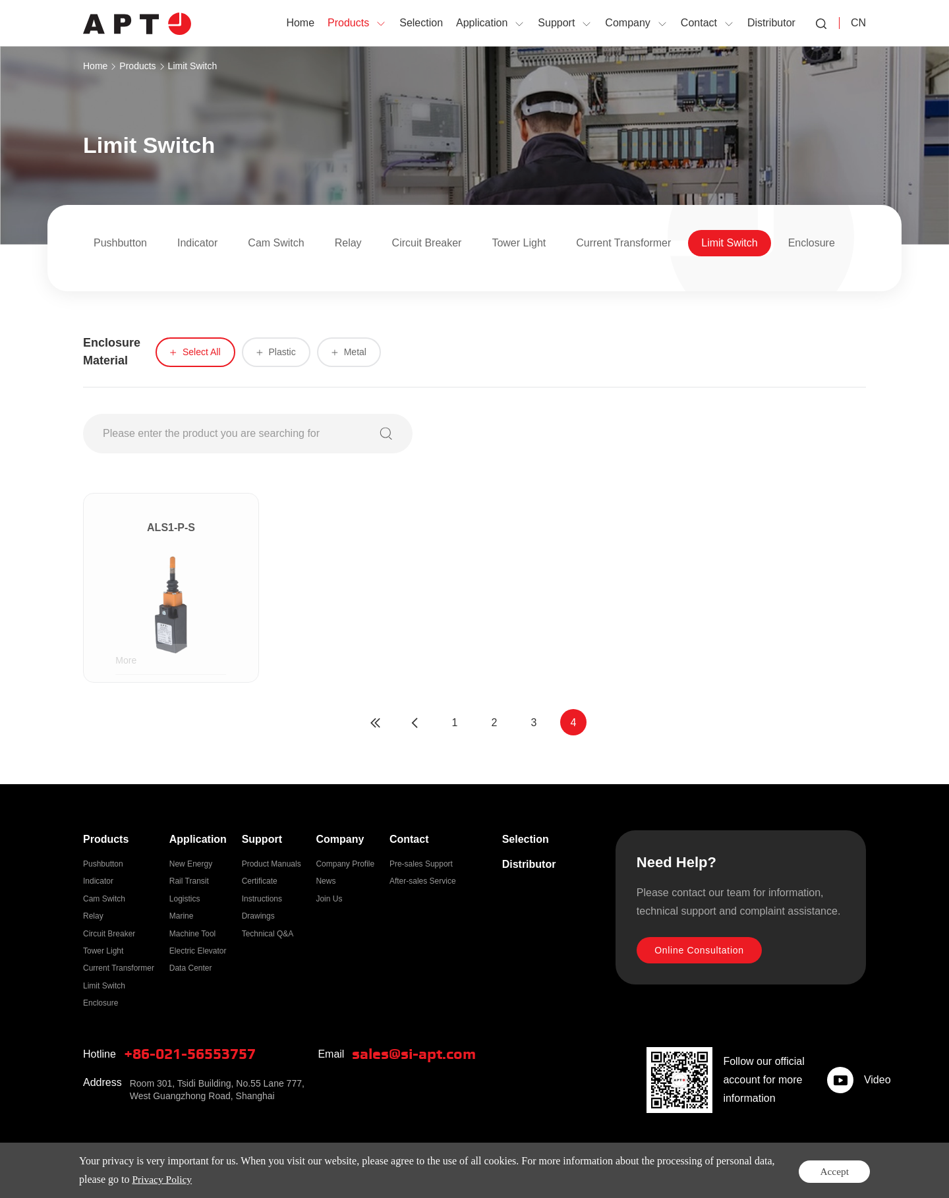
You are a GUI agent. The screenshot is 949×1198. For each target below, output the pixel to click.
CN (858, 22)
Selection (525, 839)
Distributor (529, 864)
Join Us (329, 898)
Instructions (262, 898)
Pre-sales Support (421, 864)
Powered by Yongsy (492, 1171)
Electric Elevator (198, 951)
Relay (348, 242)
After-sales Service (422, 881)
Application (198, 839)
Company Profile (345, 864)
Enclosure (811, 242)
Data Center (190, 968)
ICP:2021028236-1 (408, 1171)
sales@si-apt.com (418, 1054)
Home (95, 66)
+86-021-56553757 (194, 1054)
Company (340, 839)
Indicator (197, 242)
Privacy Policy (788, 1171)
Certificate (259, 881)
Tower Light (519, 242)
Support (262, 839)
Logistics (184, 898)
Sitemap (844, 1171)
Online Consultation (701, 951)
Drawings (258, 916)
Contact (409, 839)
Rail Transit (189, 881)
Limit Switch (192, 66)
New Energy (190, 864)
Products (137, 66)
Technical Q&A (268, 933)
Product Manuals (271, 864)
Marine (181, 916)
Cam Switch (276, 242)
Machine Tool (192, 933)
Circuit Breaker (427, 242)
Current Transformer (623, 242)
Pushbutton (120, 242)
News (325, 881)
